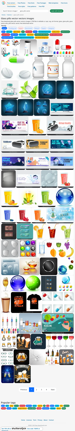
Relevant (37, 28)
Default (4, 28)
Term (34, 420)
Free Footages (41, 3)
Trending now (12, 28)
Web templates (53, 3)
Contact (51, 420)
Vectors (9, 15)
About (45, 420)
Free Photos (21, 3)
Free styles (21, 6)
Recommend (28, 28)
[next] (53, 389)
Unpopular (51, 28)
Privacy (40, 420)
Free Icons (64, 3)
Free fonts (31, 3)
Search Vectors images (10, 11)
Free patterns (32, 6)
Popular (44, 28)
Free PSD (41, 6)
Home (3, 15)
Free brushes (11, 6)
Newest (21, 28)
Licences (29, 420)
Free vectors (11, 3)
